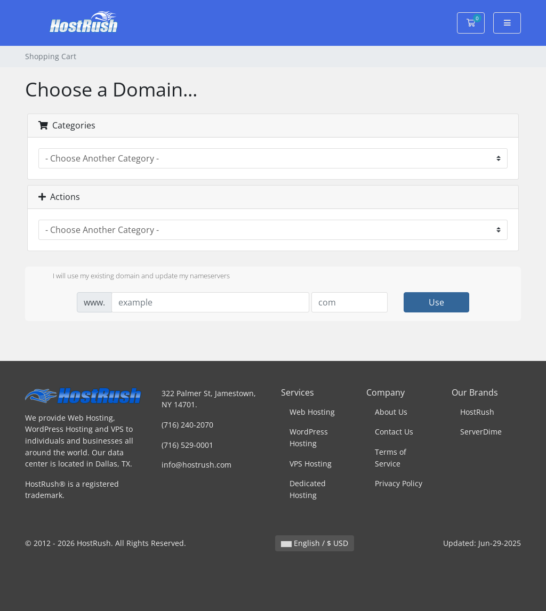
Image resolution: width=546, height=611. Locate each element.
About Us (391, 412)
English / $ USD (314, 543)
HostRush (477, 412)
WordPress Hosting (309, 437)
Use (436, 302)
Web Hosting (312, 412)
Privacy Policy (398, 483)
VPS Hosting (311, 464)
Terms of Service (390, 458)
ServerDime (481, 432)
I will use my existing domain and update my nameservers (133, 277)
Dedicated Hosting (308, 489)
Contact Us (394, 432)
